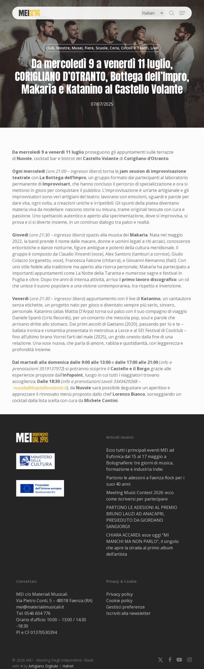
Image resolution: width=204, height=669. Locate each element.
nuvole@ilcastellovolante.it (40, 388)
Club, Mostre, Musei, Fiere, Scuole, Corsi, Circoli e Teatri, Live (102, 47)
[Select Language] (152, 13)
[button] (182, 13)
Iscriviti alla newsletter (128, 613)
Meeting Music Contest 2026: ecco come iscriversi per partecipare (140, 496)
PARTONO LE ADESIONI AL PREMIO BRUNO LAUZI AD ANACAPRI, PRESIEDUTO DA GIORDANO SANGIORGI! (141, 516)
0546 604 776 (37, 613)
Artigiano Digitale (43, 665)
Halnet (68, 665)
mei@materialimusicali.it (40, 607)
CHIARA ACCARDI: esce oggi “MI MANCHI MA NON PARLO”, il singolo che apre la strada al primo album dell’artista (142, 544)
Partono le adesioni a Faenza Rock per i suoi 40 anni (145, 481)
